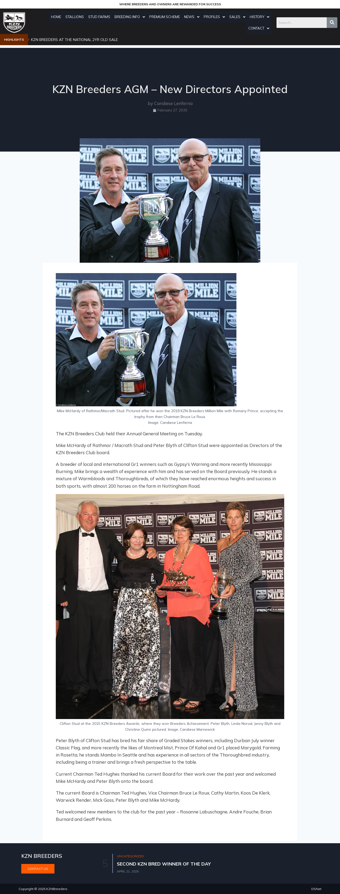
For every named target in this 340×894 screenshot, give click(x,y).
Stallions (76, 17)
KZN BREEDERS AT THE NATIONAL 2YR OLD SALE (74, 39)
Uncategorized (130, 856)
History (261, 17)
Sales (239, 17)
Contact (260, 28)
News (193, 17)
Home (57, 17)
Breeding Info (131, 17)
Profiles (215, 17)
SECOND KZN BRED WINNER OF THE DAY (164, 864)
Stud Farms (101, 17)
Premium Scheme (166, 17)
